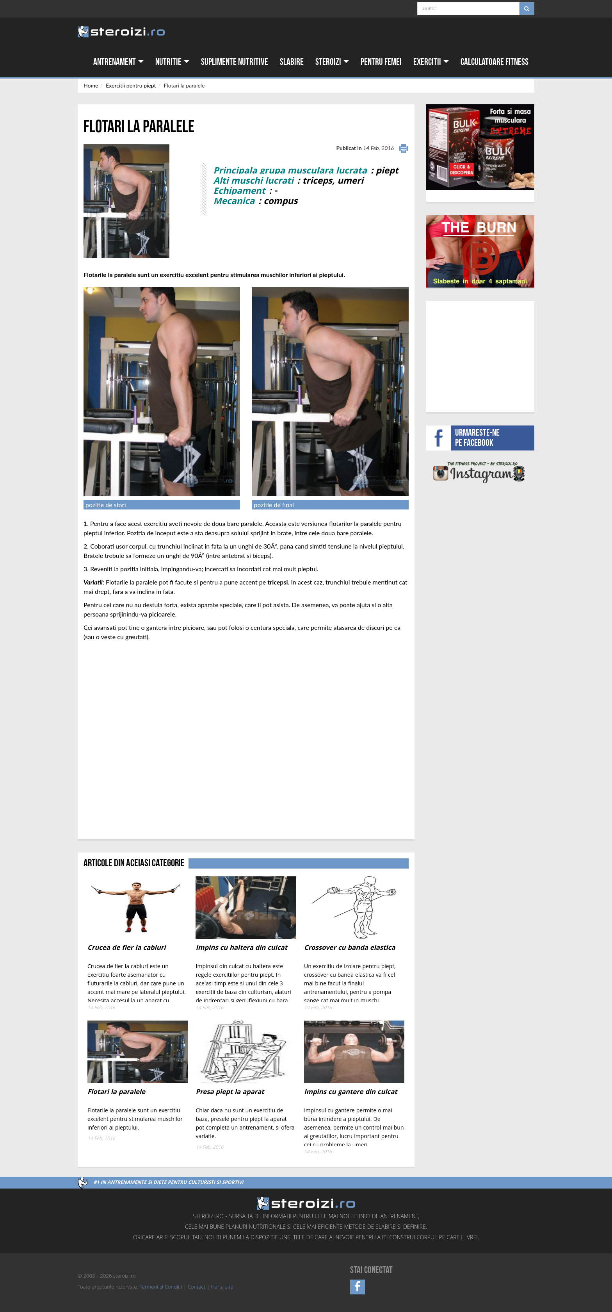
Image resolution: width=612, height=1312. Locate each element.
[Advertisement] (480, 355)
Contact (196, 1287)
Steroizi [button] (332, 62)
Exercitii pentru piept (131, 85)
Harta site (222, 1287)
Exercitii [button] (431, 62)
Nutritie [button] (172, 62)
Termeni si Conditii (161, 1287)
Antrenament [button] (118, 62)
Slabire (292, 62)
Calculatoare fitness (494, 62)
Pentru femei (381, 62)
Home (91, 85)
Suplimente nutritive (234, 62)
